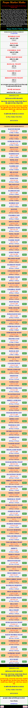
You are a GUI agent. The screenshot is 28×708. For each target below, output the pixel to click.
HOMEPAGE (14, 703)
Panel (24, 131)
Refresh (14, 40)
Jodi (3, 131)
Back (2, 706)
